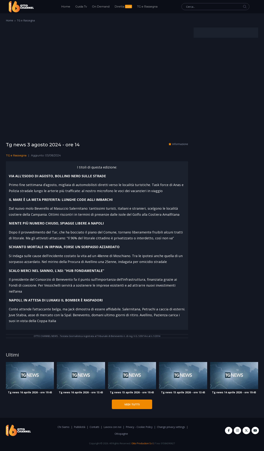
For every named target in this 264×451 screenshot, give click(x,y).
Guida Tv (81, 6)
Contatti (94, 427)
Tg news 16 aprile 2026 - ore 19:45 (30, 392)
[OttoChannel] (21, 6)
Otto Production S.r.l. (142, 443)
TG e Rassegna (147, 6)
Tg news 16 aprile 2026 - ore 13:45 (81, 392)
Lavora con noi (112, 427)
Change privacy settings (171, 427)
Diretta (123, 6)
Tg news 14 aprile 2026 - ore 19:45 (234, 392)
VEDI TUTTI (132, 404)
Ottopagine (121, 433)
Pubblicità (79, 427)
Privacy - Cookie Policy (139, 427)
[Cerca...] (215, 6)
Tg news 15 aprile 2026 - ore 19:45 (132, 392)
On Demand (100, 6)
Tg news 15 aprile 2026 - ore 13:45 (183, 392)
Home (65, 6)
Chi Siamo (63, 427)
